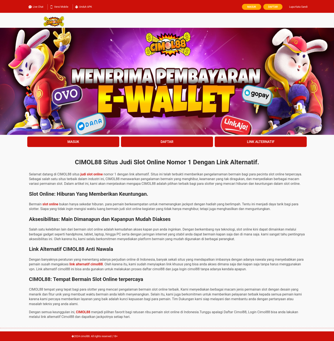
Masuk (251, 6)
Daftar (273, 6)
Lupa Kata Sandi (298, 6)
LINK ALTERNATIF (261, 142)
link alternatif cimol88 (86, 264)
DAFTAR (167, 142)
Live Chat (36, 6)
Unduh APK (83, 6)
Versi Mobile (59, 6)
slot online (50, 204)
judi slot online (92, 174)
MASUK (73, 142)
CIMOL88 (83, 312)
